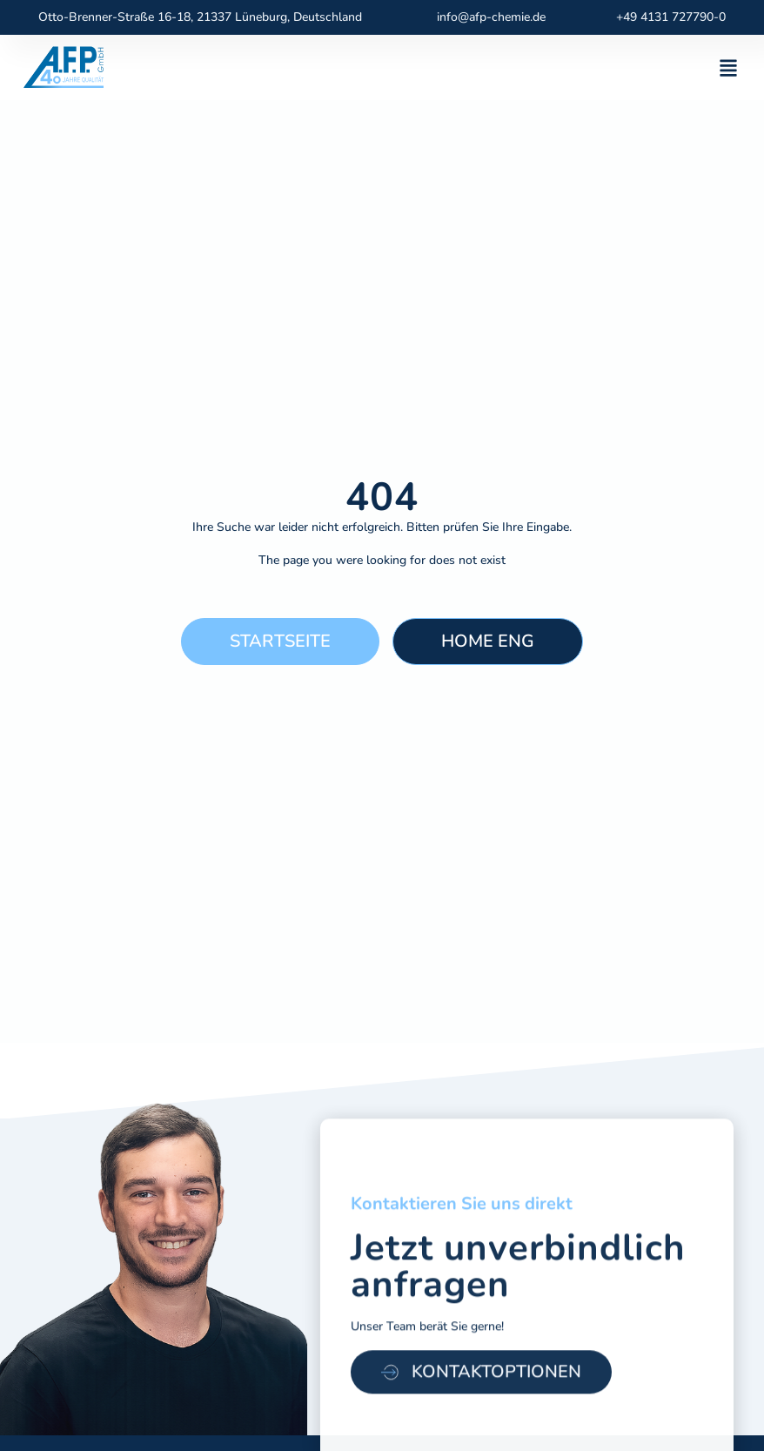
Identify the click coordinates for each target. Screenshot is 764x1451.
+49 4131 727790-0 (671, 17)
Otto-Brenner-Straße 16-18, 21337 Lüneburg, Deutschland (200, 17)
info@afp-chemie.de (491, 17)
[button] (728, 67)
